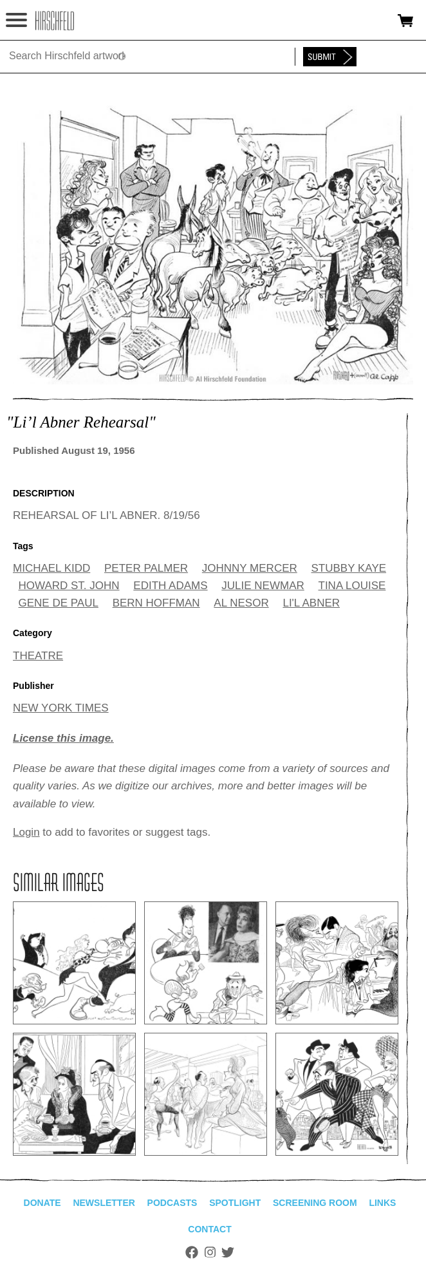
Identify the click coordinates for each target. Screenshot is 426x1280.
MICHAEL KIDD (51, 568)
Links (382, 1203)
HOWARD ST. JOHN (69, 585)
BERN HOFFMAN (156, 603)
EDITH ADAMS (170, 585)
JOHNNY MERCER (249, 568)
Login (26, 832)
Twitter (227, 1252)
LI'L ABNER (311, 603)
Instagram (210, 1252)
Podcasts (172, 1203)
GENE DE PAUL (58, 603)
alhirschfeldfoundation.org (54, 20)
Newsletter (103, 1203)
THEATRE (38, 656)
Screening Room (315, 1203)
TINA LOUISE (352, 585)
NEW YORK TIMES (61, 708)
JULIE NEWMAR (262, 585)
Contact (209, 1229)
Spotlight (235, 1203)
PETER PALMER (146, 568)
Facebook (191, 1252)
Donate (42, 1203)
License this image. (63, 738)
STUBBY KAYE (349, 568)
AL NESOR (241, 603)
